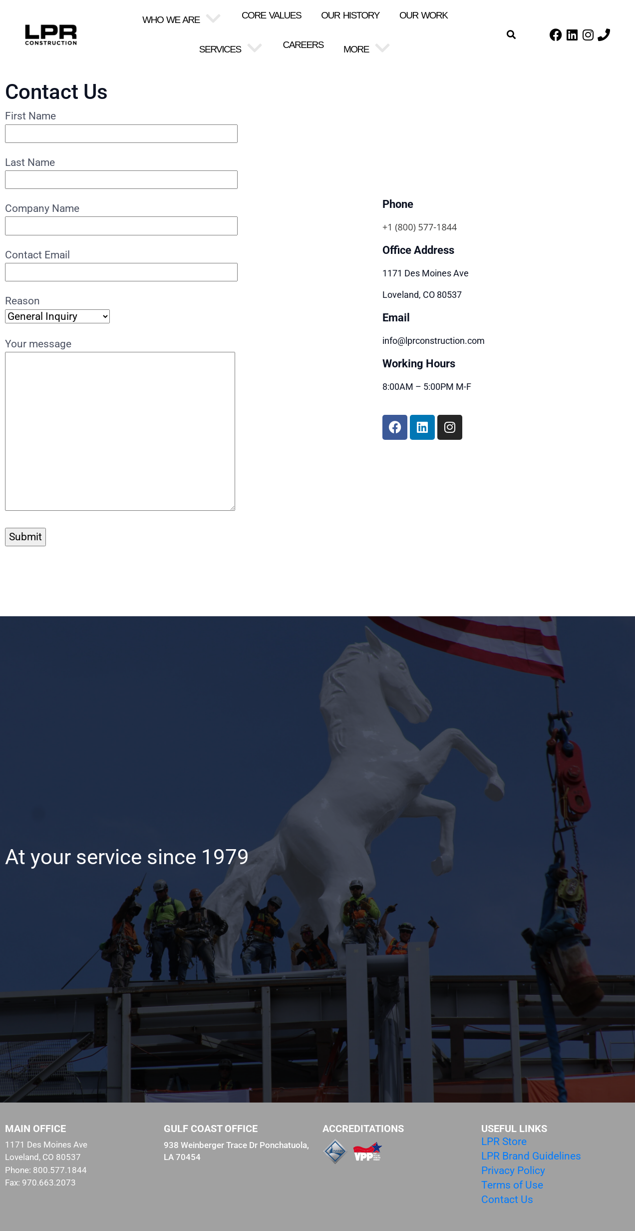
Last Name (121, 170)
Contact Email (121, 263)
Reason (57, 308)
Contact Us (507, 1200)
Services (231, 49)
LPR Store (504, 1142)
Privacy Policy (513, 1171)
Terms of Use (512, 1185)
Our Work (423, 15)
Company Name (121, 216)
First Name (121, 124)
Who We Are (182, 19)
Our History (350, 15)
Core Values (271, 15)
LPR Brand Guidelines (531, 1156)
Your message (120, 425)
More (367, 49)
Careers (303, 44)
